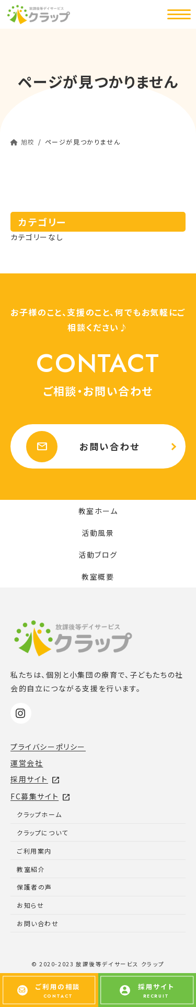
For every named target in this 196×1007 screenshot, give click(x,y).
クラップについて (42, 832)
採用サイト (35, 779)
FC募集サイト (40, 796)
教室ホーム (98, 511)
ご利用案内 (34, 850)
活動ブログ (98, 554)
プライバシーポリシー (48, 746)
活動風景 (98, 533)
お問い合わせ (83, 446)
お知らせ (30, 905)
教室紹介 (31, 869)
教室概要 (98, 576)
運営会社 (26, 763)
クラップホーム (39, 814)
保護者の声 (34, 886)
